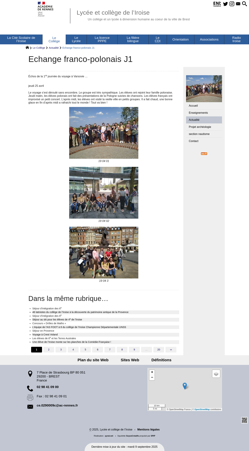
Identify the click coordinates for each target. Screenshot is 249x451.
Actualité (54, 47)
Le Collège (39, 47)
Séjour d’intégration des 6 (47, 308)
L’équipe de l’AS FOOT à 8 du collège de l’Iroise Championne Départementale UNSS (79, 327)
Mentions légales (148, 429)
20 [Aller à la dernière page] (158, 349)
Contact (193, 141)
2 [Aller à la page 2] (48, 349)
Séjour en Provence (43, 330)
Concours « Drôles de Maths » (49, 323)
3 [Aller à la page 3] (61, 349)
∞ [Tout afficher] (171, 349)
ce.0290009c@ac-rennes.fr (57, 405)
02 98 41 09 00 (48, 387)
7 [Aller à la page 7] (109, 349)
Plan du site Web (96, 360)
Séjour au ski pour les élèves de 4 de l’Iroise (57, 319)
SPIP (153, 436)
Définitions (158, 360)
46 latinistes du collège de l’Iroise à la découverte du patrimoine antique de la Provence (80, 312)
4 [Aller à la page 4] (73, 349)
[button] (244, 4)
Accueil (193, 105)
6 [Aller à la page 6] (97, 349)
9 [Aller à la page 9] (134, 349)
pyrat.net (109, 436)
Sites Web (130, 360)
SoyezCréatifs (132, 436)
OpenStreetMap (202, 409)
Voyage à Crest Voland (45, 334)
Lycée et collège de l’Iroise (133, 14)
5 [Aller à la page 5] (85, 349)
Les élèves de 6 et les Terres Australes (54, 338)
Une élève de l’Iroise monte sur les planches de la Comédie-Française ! (71, 342)
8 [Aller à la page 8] (122, 349)
